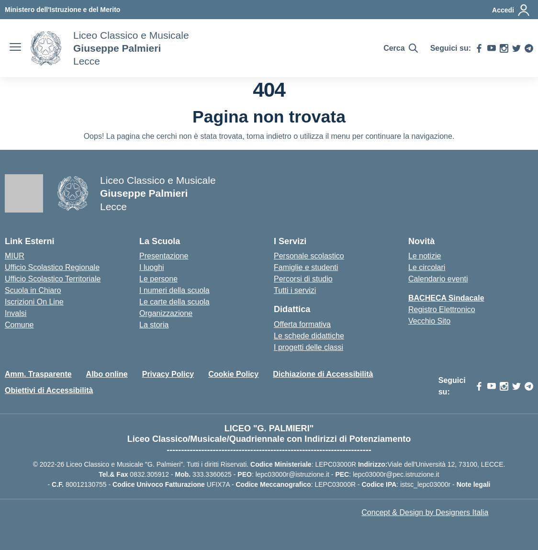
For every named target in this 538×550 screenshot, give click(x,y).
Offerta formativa (302, 324)
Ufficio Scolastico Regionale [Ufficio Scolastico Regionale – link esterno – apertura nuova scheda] (52, 267)
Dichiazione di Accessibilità (323, 374)
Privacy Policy (168, 374)
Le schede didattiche (309, 336)
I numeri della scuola (174, 290)
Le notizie (424, 256)
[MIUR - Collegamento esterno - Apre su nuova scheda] (62, 9)
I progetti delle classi (308, 347)
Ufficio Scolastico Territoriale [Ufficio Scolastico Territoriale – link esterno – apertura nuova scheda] (53, 279)
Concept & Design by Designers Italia (424, 512)
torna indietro (269, 136)
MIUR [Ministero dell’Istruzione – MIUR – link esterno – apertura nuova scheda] (14, 256)
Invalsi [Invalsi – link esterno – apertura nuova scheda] (15, 313)
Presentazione (163, 256)
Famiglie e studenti (306, 267)
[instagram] (504, 48)
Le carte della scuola (174, 302)
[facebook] (479, 48)
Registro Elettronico (441, 309)
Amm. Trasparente (38, 374)
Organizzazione (165, 313)
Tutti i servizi (295, 290)
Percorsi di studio (303, 279)
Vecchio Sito (429, 321)
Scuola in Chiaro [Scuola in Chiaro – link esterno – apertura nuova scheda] (33, 290)
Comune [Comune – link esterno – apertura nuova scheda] (19, 325)
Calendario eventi (438, 279)
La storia (153, 325)
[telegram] (529, 48)
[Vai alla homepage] (46, 48)
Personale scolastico (309, 256)
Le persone (158, 279)
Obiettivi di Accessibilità (49, 390)
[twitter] (516, 48)
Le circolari (426, 267)
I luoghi (151, 267)
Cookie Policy (233, 374)
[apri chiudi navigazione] (15, 48)
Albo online (107, 374)
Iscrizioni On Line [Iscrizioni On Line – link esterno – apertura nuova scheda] (34, 302)
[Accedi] (511, 10)
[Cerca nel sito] (400, 48)
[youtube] (491, 48)
